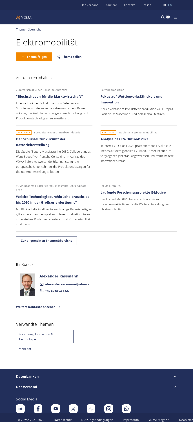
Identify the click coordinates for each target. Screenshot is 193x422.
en (170, 5)
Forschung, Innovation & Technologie (36, 336)
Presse (146, 5)
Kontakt (129, 5)
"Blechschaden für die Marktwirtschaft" (49, 96)
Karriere (111, 5)
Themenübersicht (28, 29)
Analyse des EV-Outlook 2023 (124, 139)
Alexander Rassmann (58, 276)
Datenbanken (27, 376)
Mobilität (25, 349)
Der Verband (90, 5)
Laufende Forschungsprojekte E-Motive (133, 192)
